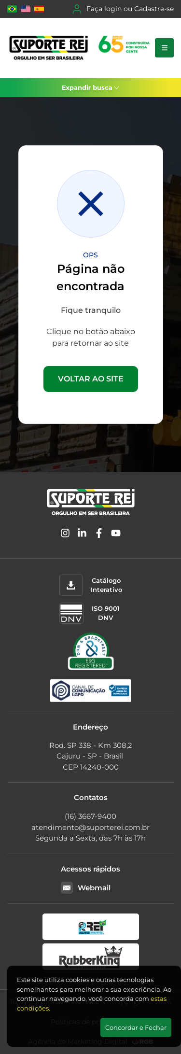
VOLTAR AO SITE (91, 378)
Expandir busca (91, 87)
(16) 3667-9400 (90, 816)
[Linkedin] (82, 534)
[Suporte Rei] (81, 48)
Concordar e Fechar (136, 1027)
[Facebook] (99, 534)
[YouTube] (116, 534)
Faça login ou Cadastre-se (123, 9)
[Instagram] (65, 534)
